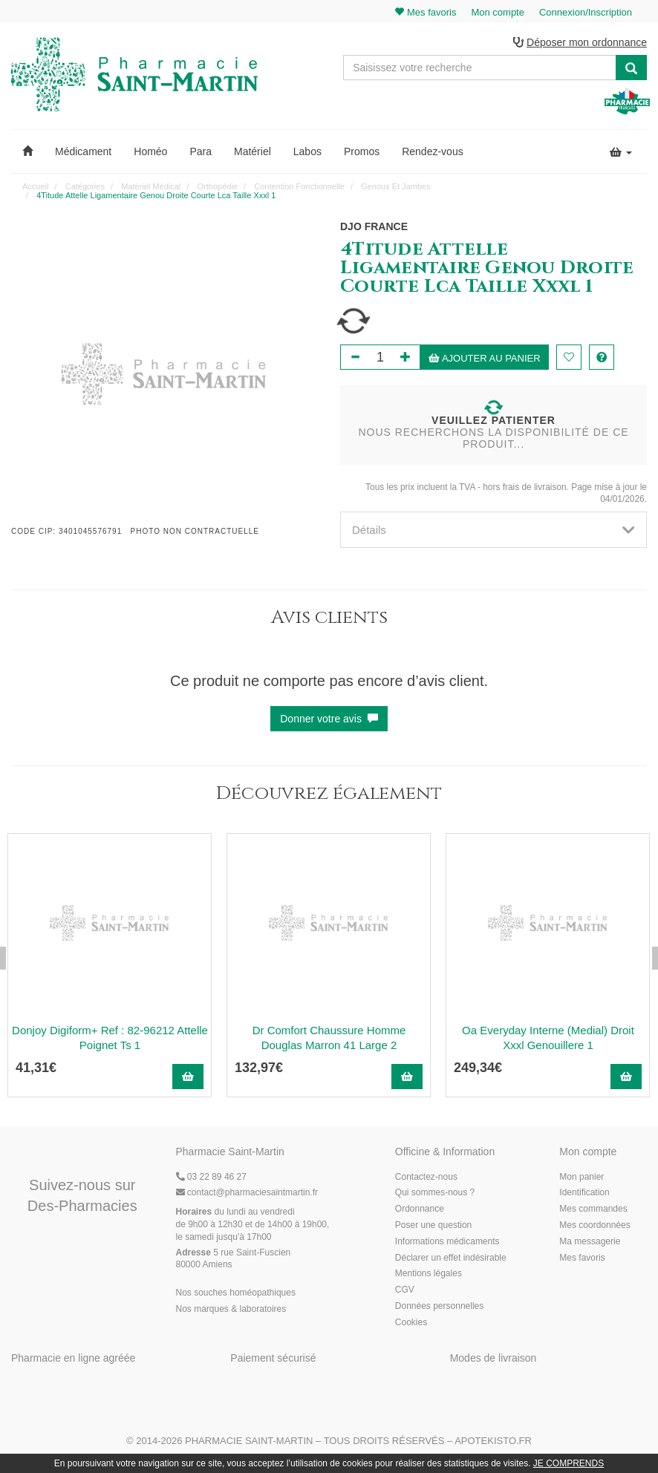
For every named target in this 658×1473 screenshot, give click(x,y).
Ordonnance (419, 1208)
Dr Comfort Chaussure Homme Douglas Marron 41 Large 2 (329, 1037)
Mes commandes (593, 1208)
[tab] (493, 529)
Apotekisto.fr (493, 1440)
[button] (27, 151)
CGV (404, 1289)
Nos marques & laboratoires (231, 1309)
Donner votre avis (329, 719)
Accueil (35, 186)
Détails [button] (493, 529)
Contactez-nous (426, 1177)
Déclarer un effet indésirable (450, 1257)
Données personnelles (439, 1306)
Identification (584, 1192)
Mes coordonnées (594, 1225)
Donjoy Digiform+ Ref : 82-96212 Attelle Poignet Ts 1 (110, 1037)
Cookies (411, 1322)
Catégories (85, 186)
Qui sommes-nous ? (435, 1192)
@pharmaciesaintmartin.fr (247, 1192)
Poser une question (433, 1225)
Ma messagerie (589, 1241)
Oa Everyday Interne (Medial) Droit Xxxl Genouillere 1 (548, 1037)
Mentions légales (428, 1273)
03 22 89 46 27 (211, 1177)
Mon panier (581, 1177)
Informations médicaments (447, 1241)
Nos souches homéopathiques (236, 1292)
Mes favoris (582, 1257)
